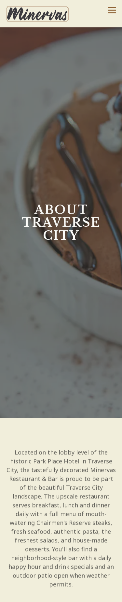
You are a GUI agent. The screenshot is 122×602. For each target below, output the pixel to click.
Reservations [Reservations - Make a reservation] (61, 595)
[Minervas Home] (40, 13)
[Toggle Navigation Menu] (112, 10)
